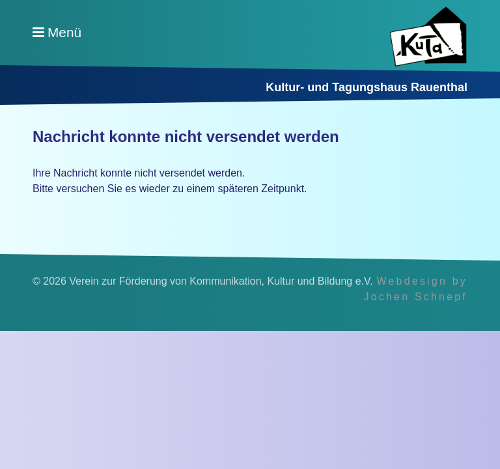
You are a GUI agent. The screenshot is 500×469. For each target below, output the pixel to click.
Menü (64, 32)
